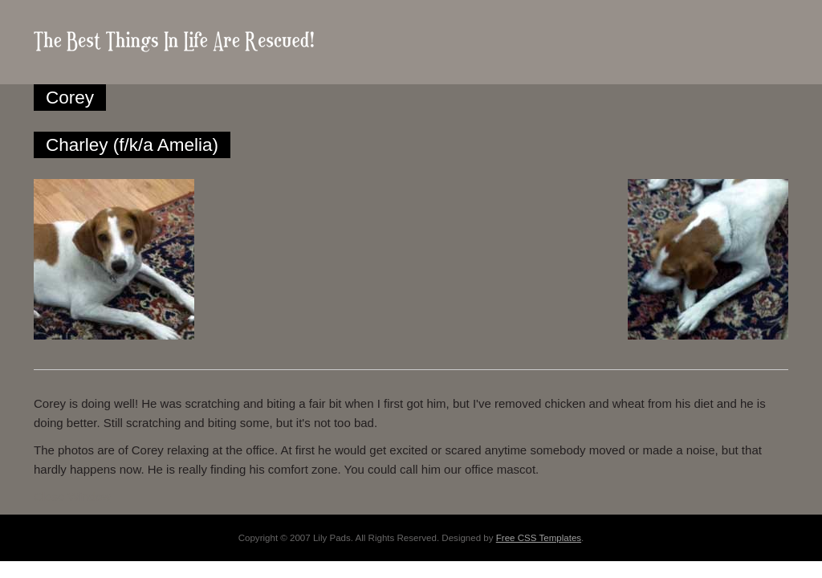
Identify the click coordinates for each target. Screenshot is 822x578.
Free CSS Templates (538, 538)
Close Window (72, 496)
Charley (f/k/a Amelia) (132, 145)
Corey (70, 98)
